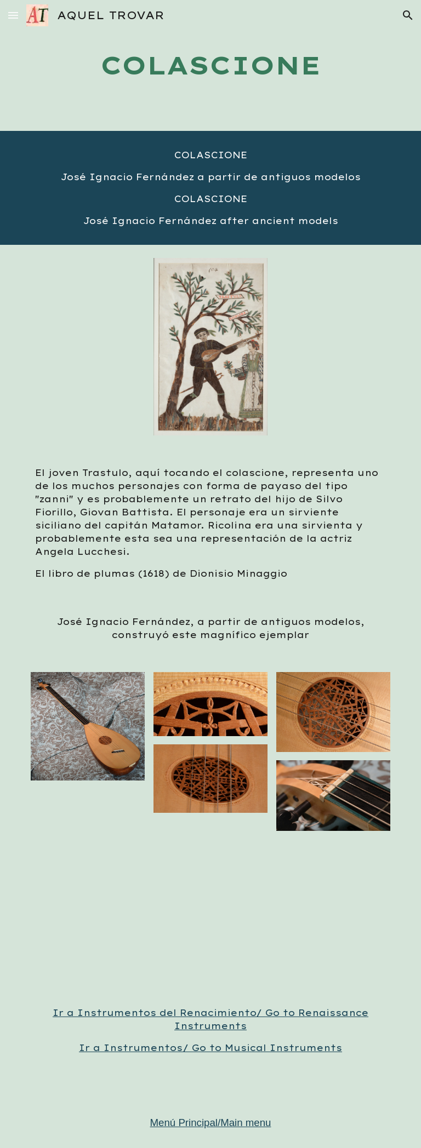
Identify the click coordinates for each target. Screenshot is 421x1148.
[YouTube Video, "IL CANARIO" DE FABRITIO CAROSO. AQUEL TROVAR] (210, 916)
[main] (210, 65)
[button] (13, 15)
